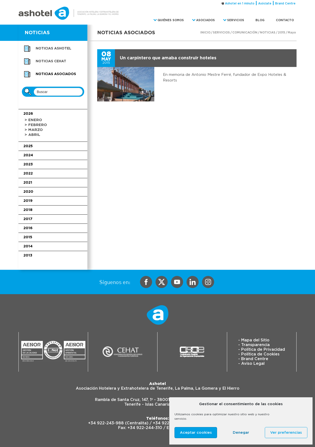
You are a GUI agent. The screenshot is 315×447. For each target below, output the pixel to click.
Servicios (221, 32)
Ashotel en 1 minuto (239, 3)
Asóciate (264, 3)
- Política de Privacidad (261, 349)
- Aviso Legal (251, 364)
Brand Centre (285, 3)
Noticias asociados (56, 74)
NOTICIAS (37, 32)
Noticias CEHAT (51, 61)
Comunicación (244, 32)
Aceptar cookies (196, 432)
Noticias (267, 32)
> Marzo (34, 130)
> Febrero (36, 125)
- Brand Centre (253, 359)
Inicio (205, 32)
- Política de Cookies (259, 354)
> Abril (32, 135)
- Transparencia (254, 345)
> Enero (33, 120)
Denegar (241, 432)
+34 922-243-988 (106, 423)
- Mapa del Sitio (253, 340)
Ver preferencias (286, 432)
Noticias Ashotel (53, 48)
